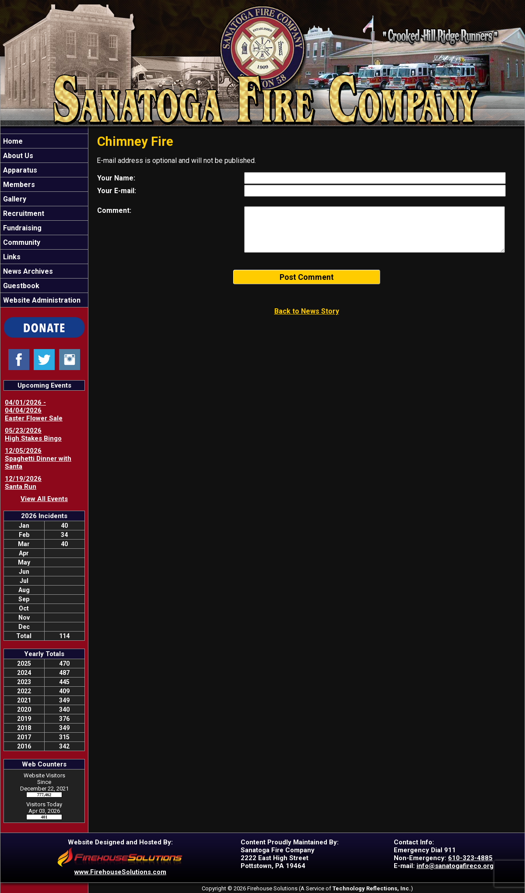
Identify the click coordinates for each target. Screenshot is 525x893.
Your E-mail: (116, 191)
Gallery (13, 199)
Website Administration (40, 300)
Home (12, 141)
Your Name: (116, 178)
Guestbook (20, 286)
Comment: (114, 210)
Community (20, 242)
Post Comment (307, 277)
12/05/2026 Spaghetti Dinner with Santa (38, 458)
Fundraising (21, 228)
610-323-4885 (470, 858)
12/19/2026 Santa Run (23, 483)
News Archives (27, 271)
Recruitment (22, 213)
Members (18, 184)
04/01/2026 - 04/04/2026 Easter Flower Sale (34, 410)
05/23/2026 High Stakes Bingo (33, 434)
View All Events (44, 499)
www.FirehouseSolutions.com (120, 872)
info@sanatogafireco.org (455, 866)
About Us (17, 156)
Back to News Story (306, 311)
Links (11, 257)
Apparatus (19, 170)
